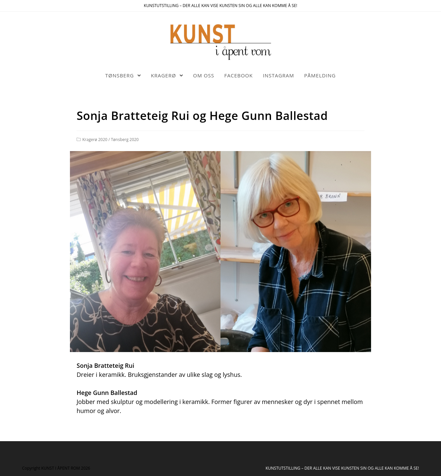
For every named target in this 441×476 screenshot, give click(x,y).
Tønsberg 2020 (125, 139)
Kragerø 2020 (94, 139)
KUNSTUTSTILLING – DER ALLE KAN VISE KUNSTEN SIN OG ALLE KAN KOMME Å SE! (342, 468)
